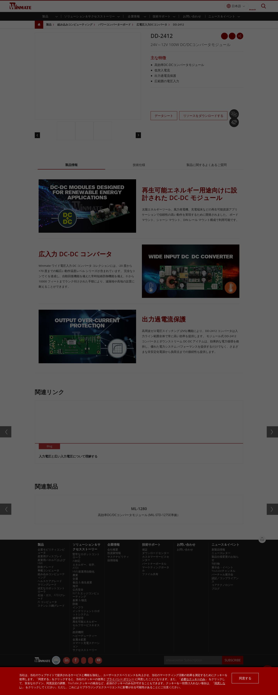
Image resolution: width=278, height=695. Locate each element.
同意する (245, 678)
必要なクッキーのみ (193, 679)
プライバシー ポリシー (120, 679)
